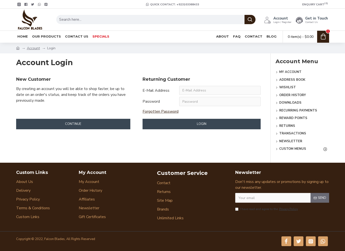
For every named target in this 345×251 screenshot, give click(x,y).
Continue (73, 124)
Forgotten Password (160, 111)
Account (33, 48)
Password (151, 101)
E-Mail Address (156, 90)
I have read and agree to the (267, 209)
